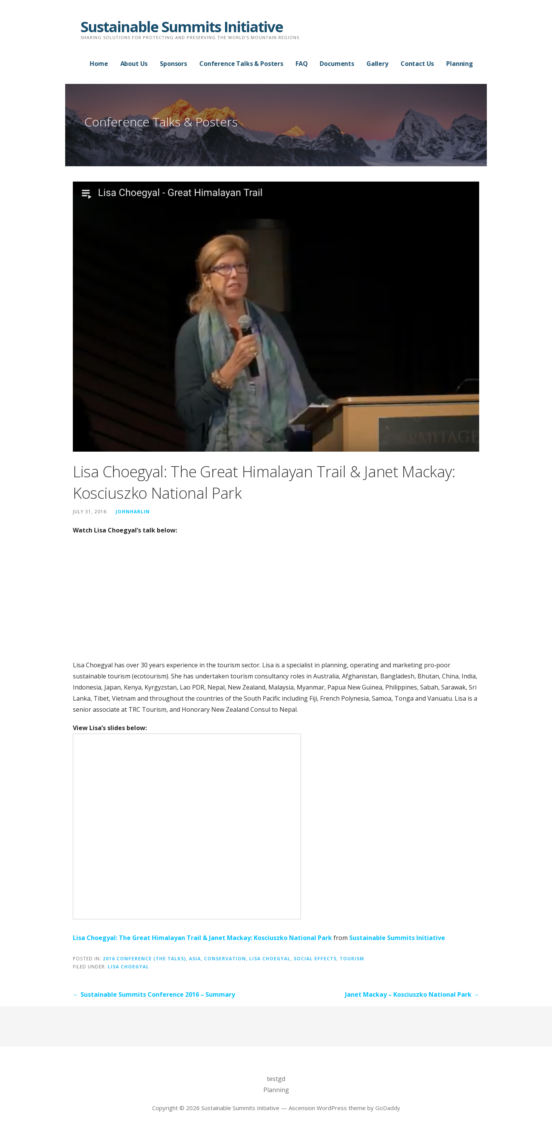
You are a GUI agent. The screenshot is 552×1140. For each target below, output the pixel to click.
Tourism (352, 958)
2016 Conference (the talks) (144, 958)
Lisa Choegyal (270, 958)
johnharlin (133, 511)
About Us (134, 63)
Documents (337, 63)
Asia (195, 958)
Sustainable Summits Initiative (181, 26)
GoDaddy (387, 1108)
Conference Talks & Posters (241, 63)
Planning (459, 63)
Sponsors (173, 63)
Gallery (377, 63)
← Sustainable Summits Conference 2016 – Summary (154, 994)
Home (99, 63)
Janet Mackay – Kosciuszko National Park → (412, 994)
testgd (276, 1078)
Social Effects (315, 958)
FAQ (302, 63)
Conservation (225, 958)
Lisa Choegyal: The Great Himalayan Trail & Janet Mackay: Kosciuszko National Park (202, 938)
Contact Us (417, 63)
